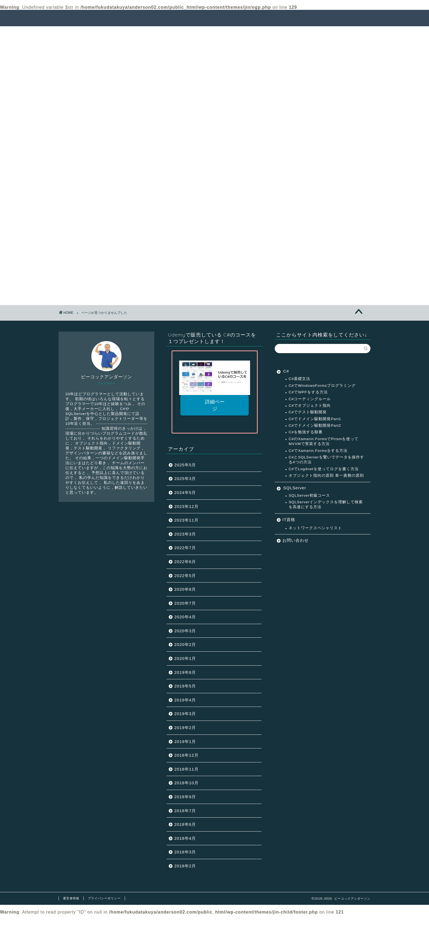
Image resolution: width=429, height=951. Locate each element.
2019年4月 (185, 700)
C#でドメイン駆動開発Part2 (315, 425)
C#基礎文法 (299, 379)
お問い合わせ (295, 540)
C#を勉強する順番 (306, 432)
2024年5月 (185, 492)
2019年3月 (185, 713)
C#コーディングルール (310, 399)
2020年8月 (185, 589)
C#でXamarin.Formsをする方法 (318, 451)
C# (83, 281)
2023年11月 (186, 520)
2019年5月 (185, 686)
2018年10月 (186, 782)
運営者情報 (71, 898)
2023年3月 (185, 534)
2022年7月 (185, 547)
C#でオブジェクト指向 (310, 405)
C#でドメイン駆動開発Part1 (315, 419)
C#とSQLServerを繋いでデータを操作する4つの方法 (326, 459)
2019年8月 (185, 672)
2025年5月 (185, 465)
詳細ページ (214, 405)
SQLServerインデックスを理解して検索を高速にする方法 (326, 504)
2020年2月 (185, 644)
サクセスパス (244, 18)
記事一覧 (210, 18)
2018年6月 (185, 824)
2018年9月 (185, 796)
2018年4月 (185, 838)
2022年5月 (185, 575)
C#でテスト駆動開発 (308, 412)
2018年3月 (185, 852)
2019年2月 (185, 727)
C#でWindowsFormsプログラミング (322, 386)
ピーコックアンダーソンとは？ (299, 18)
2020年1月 (185, 658)
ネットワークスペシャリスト (315, 528)
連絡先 (348, 18)
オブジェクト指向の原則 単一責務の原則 (326, 475)
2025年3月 (185, 478)
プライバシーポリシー (104, 898)
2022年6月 (185, 561)
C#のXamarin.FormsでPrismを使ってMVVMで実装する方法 (323, 441)
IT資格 (87, 274)
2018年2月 (185, 866)
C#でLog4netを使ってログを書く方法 (324, 469)
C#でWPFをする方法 (308, 392)
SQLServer (92, 287)
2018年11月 (186, 769)
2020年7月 (185, 603)
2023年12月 (186, 506)
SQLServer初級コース (309, 495)
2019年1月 (185, 741)
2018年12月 (186, 755)
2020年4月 (185, 617)
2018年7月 (185, 810)
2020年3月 (185, 630)
